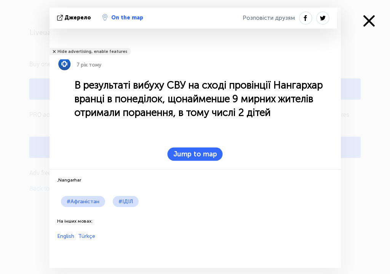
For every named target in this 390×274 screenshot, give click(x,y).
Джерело (75, 17)
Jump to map (195, 154)
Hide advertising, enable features (92, 51)
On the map (122, 17)
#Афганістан (83, 201)
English (65, 236)
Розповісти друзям (269, 17)
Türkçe (86, 236)
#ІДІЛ (125, 201)
